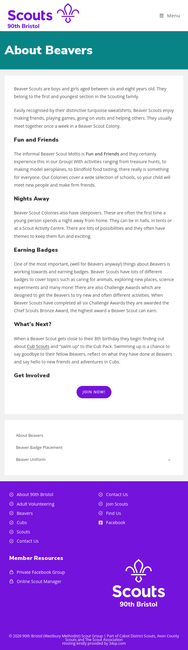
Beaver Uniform (31, 459)
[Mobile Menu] (170, 15)
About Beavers (29, 435)
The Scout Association (104, 639)
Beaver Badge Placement (39, 447)
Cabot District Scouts (137, 636)
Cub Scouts (38, 346)
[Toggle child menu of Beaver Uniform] (169, 459)
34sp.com (117, 643)
